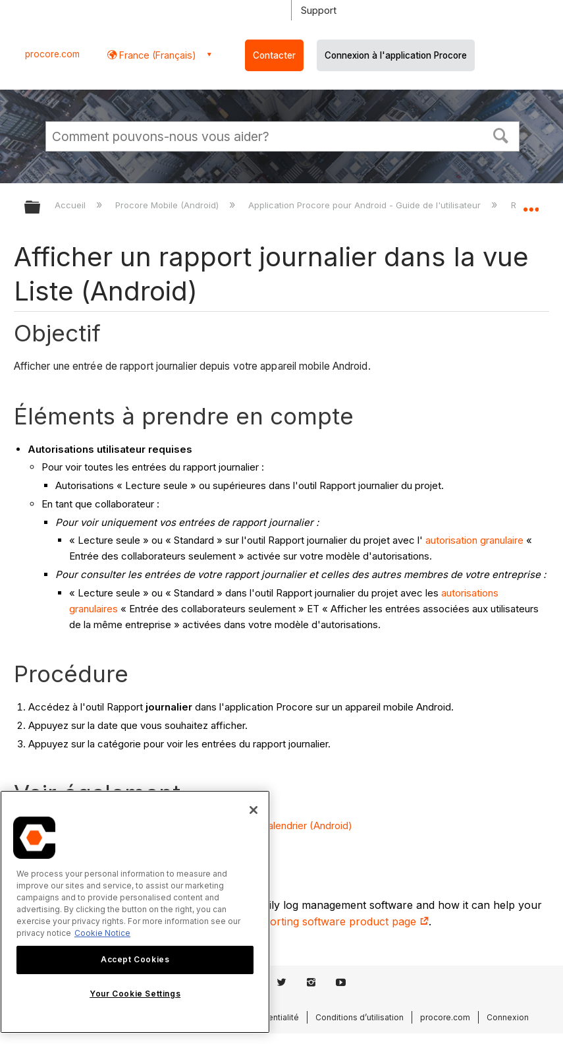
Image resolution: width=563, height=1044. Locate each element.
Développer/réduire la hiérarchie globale (40, 208)
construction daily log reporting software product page (285, 921)
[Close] (253, 810)
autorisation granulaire (474, 540)
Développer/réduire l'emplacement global (531, 203)
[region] (135, 911)
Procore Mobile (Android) (168, 205)
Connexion (508, 1017)
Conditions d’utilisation (359, 1017)
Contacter (274, 55)
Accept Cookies (135, 959)
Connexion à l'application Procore (396, 55)
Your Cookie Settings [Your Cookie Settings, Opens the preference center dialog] (135, 994)
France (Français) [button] (156, 55)
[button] (501, 134)
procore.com (52, 54)
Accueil (71, 205)
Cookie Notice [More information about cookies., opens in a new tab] (102, 933)
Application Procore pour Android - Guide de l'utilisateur (365, 205)
